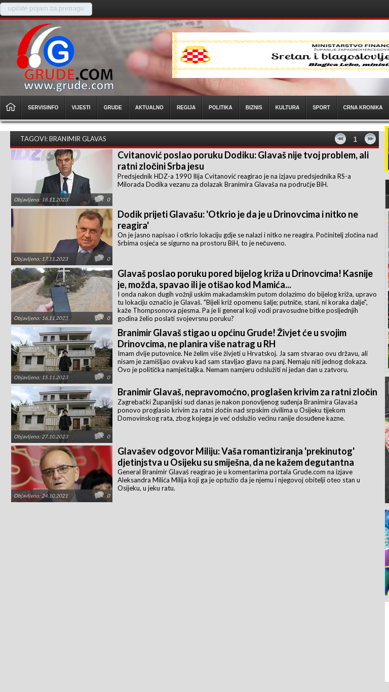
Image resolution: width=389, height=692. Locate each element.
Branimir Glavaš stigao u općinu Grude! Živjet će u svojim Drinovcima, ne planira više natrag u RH (232, 338)
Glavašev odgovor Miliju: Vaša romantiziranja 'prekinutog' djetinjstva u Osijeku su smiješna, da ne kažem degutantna (236, 456)
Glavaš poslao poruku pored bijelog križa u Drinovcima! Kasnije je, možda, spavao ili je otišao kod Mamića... (245, 279)
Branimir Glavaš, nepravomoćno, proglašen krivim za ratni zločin (247, 391)
